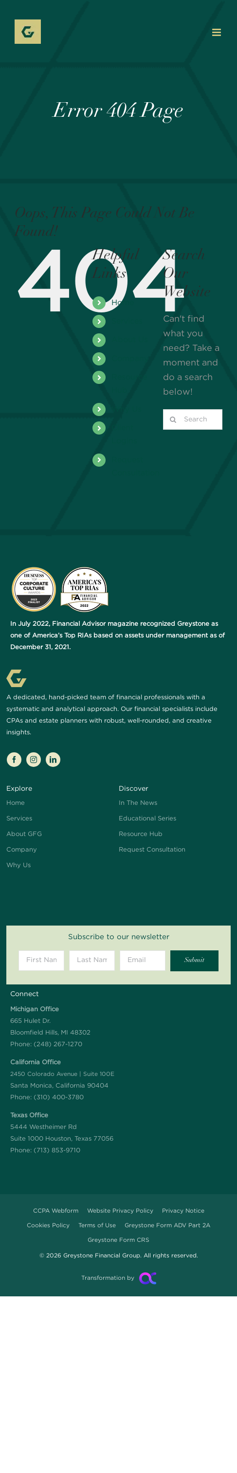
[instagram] (33, 759)
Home (122, 303)
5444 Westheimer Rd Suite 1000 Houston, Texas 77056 (61, 1127)
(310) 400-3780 (59, 1097)
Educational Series (147, 818)
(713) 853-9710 (57, 1150)
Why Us (126, 409)
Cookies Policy (48, 1225)
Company (129, 359)
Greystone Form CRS (118, 1240)
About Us (129, 340)
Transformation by (107, 1278)
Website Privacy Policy (120, 1211)
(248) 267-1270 (58, 1044)
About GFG (24, 834)
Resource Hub (141, 834)
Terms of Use (97, 1225)
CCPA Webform (55, 1211)
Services (127, 321)
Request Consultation (152, 850)
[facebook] (14, 759)
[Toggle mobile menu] (217, 32)
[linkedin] (53, 759)
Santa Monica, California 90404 (62, 1074)
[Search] (173, 419)
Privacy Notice (183, 1211)
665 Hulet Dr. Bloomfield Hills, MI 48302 (50, 1021)
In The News (138, 803)
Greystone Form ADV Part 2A (167, 1225)
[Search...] (192, 419)
